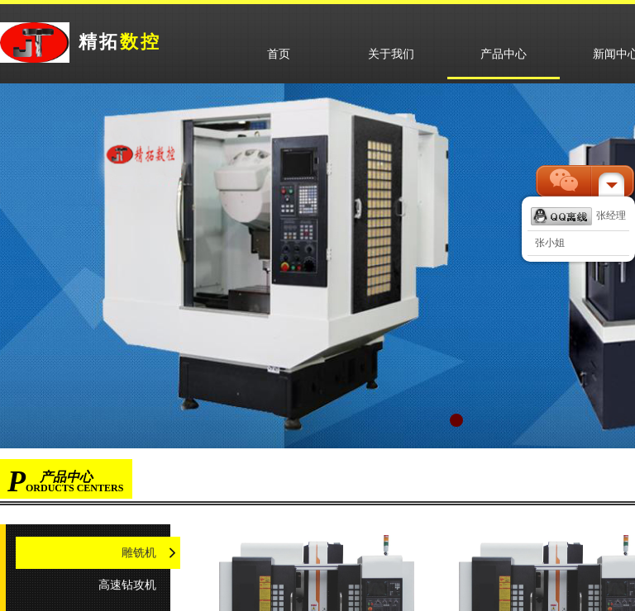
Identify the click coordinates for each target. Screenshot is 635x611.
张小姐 (550, 243)
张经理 (578, 215)
